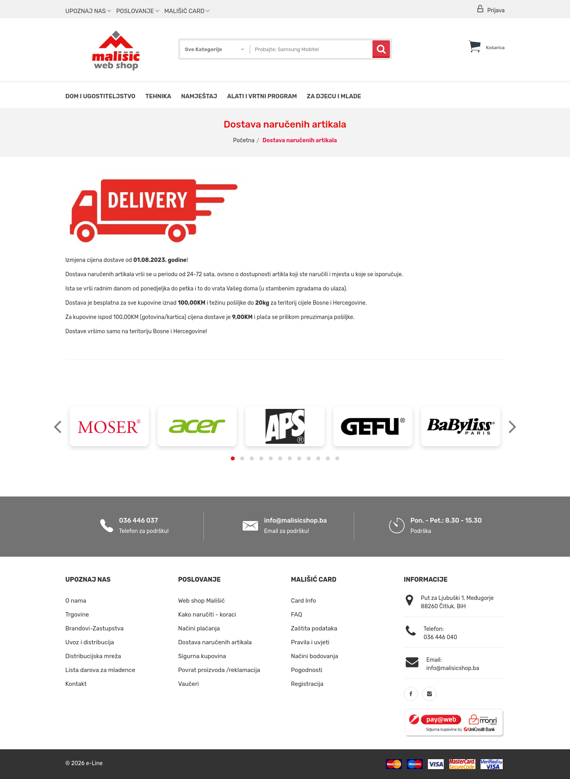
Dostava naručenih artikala (215, 642)
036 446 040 (440, 637)
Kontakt (76, 683)
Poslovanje (137, 11)
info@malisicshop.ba (295, 520)
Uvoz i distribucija (89, 642)
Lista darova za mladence (100, 670)
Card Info (303, 600)
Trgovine (77, 614)
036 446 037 (138, 520)
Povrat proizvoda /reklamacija (219, 670)
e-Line (94, 763)
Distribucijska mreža (93, 656)
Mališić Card (186, 11)
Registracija (307, 683)
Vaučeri (188, 683)
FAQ (296, 614)
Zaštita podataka (314, 628)
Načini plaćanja (199, 628)
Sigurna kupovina (202, 656)
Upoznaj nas (88, 11)
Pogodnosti (306, 670)
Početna (244, 140)
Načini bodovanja (314, 656)
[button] (233, 458)
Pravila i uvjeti (310, 642)
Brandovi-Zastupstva (94, 628)
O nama (75, 600)
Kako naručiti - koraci (207, 614)
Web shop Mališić (201, 600)
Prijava (490, 9)
